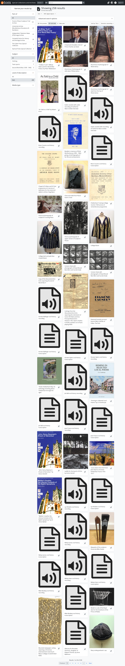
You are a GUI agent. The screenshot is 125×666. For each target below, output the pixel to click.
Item (23, 80)
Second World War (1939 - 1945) (23, 68)
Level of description (19, 73)
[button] (108, 2)
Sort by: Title (94, 23)
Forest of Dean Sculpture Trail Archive (23, 22)
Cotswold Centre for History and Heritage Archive (23, 39)
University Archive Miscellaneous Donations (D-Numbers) (23, 28)
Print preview (42, 23)
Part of (14, 14)
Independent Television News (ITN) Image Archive (23, 34)
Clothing (23, 61)
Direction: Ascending (106, 23)
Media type (16, 85)
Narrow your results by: (23, 8)
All (13, 18)
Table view (61, 23)
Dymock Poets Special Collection (23, 49)
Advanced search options (48, 18)
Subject (15, 54)
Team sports (23, 64)
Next (90, 663)
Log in (120, 2)
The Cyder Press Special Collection (23, 44)
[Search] (65, 2)
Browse (40, 2)
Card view (52, 23)
